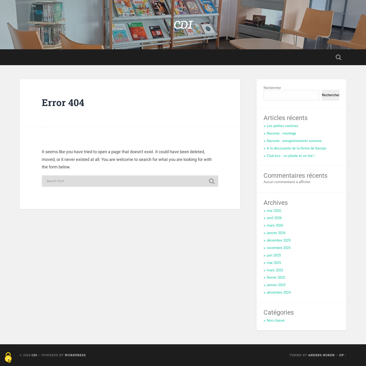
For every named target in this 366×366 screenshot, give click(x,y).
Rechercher (272, 88)
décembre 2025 (279, 240)
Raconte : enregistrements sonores (294, 141)
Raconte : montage (281, 133)
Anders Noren (321, 355)
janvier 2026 (276, 233)
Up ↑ (342, 355)
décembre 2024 (279, 292)
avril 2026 (274, 218)
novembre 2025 (279, 248)
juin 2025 (274, 255)
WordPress (75, 355)
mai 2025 (274, 263)
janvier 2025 (276, 285)
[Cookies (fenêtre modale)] (8, 358)
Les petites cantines (282, 126)
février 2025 (276, 277)
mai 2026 (274, 211)
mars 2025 (275, 270)
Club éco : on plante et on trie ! (291, 156)
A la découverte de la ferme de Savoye (296, 148)
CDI (183, 24)
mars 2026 (275, 225)
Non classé (276, 320)
